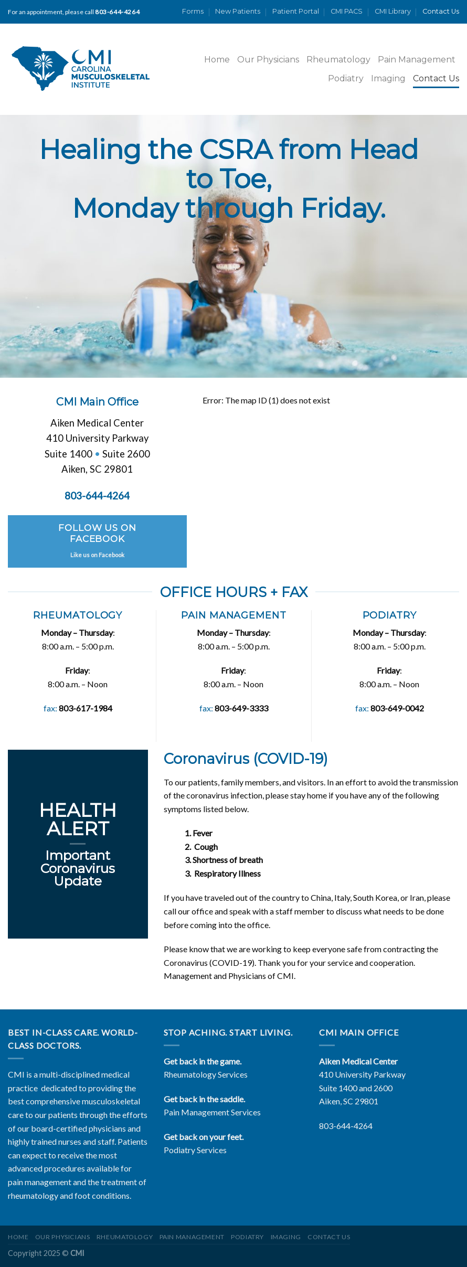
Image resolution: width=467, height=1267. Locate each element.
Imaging (388, 78)
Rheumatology (338, 60)
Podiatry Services (195, 1150)
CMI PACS (347, 11)
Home (217, 60)
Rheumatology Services (206, 1074)
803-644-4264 (346, 1126)
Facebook (111, 554)
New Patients (237, 11)
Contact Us (440, 11)
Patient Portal (295, 11)
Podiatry (346, 78)
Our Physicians (268, 60)
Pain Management (416, 60)
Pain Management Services (212, 1112)
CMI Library (393, 11)
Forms (193, 11)
